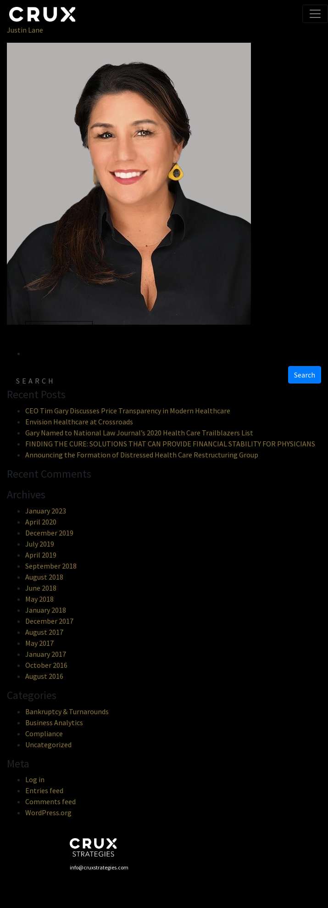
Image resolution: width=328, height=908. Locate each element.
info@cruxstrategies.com (99, 867)
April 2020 (40, 521)
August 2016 (44, 676)
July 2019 (39, 543)
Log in (34, 779)
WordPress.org (48, 812)
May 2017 (39, 643)
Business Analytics (54, 722)
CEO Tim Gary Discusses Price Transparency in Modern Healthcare (127, 410)
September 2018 (51, 565)
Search (304, 374)
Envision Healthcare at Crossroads (79, 421)
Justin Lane (25, 29)
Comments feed (50, 801)
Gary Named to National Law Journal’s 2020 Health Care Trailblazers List (139, 432)
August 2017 (44, 632)
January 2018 (45, 610)
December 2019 (49, 532)
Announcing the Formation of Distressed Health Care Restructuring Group (141, 454)
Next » (47, 353)
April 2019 (40, 554)
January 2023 (45, 510)
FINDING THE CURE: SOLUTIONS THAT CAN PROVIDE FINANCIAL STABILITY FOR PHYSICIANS (170, 443)
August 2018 (44, 576)
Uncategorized (48, 744)
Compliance (44, 733)
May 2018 (39, 598)
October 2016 (46, 665)
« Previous (59, 330)
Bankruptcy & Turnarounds (67, 711)
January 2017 (45, 654)
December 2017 (49, 621)
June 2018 (40, 587)
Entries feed (44, 790)
